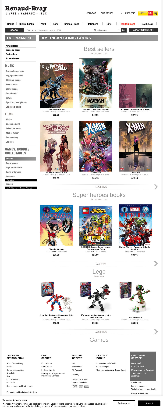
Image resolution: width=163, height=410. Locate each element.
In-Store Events (48, 370)
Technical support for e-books (143, 389)
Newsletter (11, 373)
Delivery (75, 375)
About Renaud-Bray (15, 363)
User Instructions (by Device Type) (111, 370)
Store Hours (46, 367)
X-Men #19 (135, 173)
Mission (10, 367)
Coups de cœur (13, 379)
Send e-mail (136, 383)
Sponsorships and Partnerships (20, 386)
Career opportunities (15, 370)
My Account (77, 370)
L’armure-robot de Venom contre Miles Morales (96, 316)
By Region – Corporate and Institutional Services (52, 374)
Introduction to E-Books (106, 363)
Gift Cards (11, 383)
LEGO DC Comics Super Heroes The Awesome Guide (95, 248)
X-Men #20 (96, 173)
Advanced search (143, 30)
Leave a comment (138, 386)
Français (130, 13)
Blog (8, 376)
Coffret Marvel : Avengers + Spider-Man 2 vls (135, 248)
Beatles (10, 180)
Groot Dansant (135, 317)
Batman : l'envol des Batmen (96, 109)
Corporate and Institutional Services (22, 392)
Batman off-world (57, 109)
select (119, 30)
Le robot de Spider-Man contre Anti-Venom (56, 316)
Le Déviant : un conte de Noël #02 (135, 109)
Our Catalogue (102, 367)
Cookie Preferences (139, 393)
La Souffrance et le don (56, 173)
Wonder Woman (57, 249)
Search (15, 30)
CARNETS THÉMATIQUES (19, 188)
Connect (91, 13)
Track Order (77, 367)
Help (74, 363)
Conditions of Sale (79, 379)
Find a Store (46, 363)
